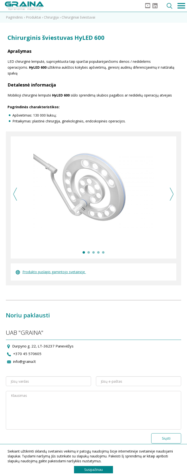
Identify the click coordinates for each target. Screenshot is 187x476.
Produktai (33, 17)
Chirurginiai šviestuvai (78, 17)
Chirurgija (51, 17)
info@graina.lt (24, 361)
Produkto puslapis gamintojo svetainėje (51, 272)
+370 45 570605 (27, 353)
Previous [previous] (15, 194)
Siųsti (166, 438)
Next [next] (172, 194)
